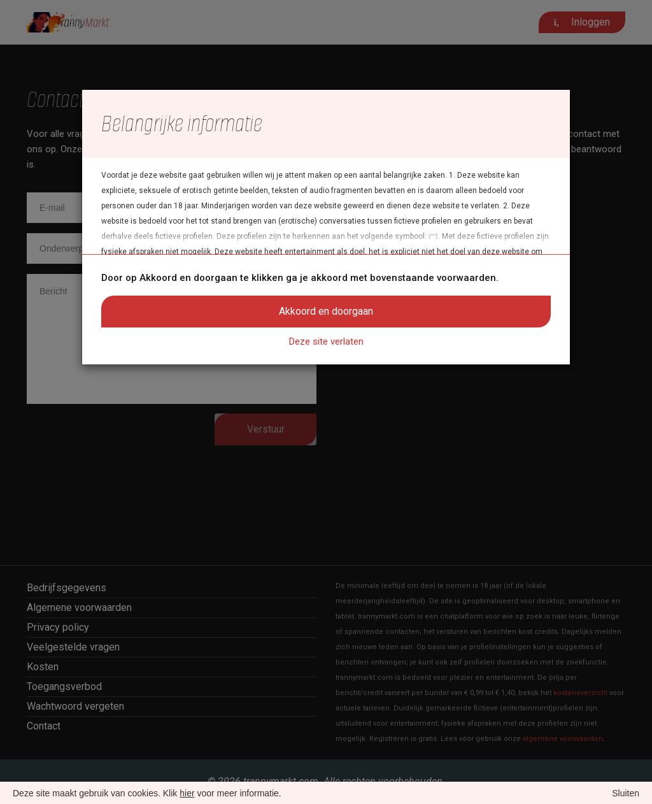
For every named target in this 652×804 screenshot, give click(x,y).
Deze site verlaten (326, 341)
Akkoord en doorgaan (326, 311)
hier (187, 793)
